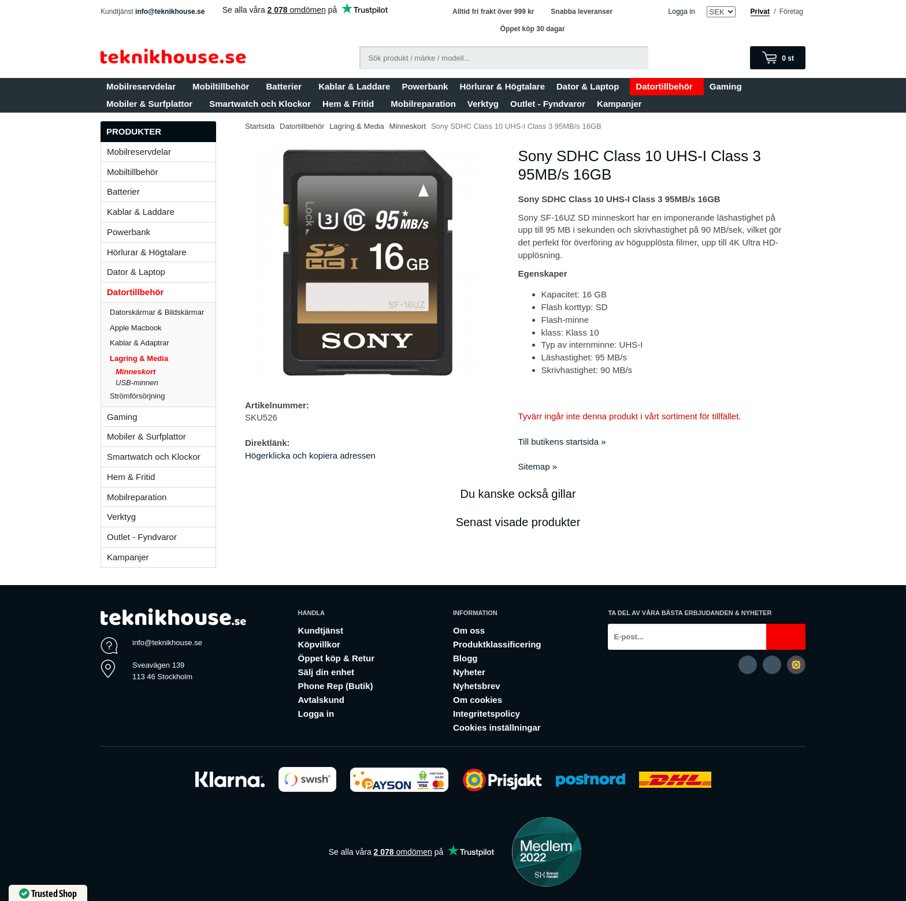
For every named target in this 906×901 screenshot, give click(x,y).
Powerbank (425, 86)
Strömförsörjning (137, 396)
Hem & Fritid (350, 104)
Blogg (465, 658)
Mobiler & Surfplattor (152, 104)
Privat (760, 12)
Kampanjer (619, 104)
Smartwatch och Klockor (260, 104)
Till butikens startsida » (562, 441)
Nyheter (469, 672)
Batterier (286, 86)
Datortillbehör (666, 86)
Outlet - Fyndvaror (547, 104)
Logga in (682, 12)
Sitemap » (538, 466)
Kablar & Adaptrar (163, 342)
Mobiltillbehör (223, 86)
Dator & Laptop (590, 86)
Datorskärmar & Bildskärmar (157, 312)
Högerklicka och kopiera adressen (310, 455)
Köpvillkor (319, 644)
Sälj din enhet (326, 672)
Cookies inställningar (497, 727)
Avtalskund (321, 700)
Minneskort (135, 371)
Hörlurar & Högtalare (502, 86)
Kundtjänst (320, 630)
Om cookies (477, 700)
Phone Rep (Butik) (335, 686)
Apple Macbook (163, 327)
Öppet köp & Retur (336, 658)
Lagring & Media (163, 358)
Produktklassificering (497, 644)
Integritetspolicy (486, 713)
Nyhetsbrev (476, 686)
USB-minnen (137, 382)
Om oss (469, 630)
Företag (791, 12)
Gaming (728, 86)
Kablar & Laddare (354, 86)
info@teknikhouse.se (170, 12)
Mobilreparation (423, 104)
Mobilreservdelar (143, 86)
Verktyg (483, 104)
